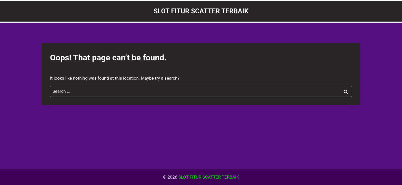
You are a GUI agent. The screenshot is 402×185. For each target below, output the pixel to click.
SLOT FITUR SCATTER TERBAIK (208, 177)
